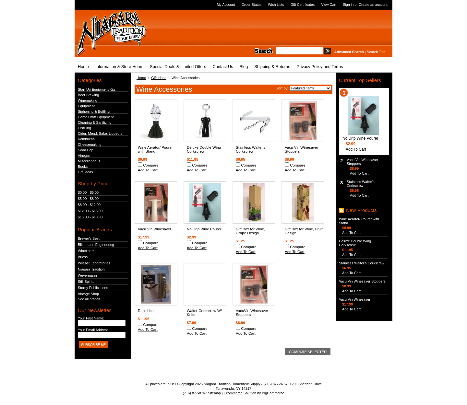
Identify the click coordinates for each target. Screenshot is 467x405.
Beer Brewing (88, 95)
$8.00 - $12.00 (89, 205)
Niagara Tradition (91, 269)
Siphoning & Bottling (94, 111)
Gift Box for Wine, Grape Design (250, 231)
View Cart (328, 4)
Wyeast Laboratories (94, 263)
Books (83, 166)
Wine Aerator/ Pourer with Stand (155, 149)
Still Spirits (86, 282)
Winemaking (87, 100)
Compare (151, 165)
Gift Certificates (303, 4)
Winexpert (86, 251)
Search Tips (376, 52)
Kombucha (86, 139)
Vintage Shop (88, 294)
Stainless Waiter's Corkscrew (250, 149)
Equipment (86, 106)
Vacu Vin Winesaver (154, 229)
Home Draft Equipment (96, 117)
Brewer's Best (89, 238)
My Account (226, 4)
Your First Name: (91, 318)
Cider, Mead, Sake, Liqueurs (100, 133)
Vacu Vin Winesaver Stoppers (362, 281)
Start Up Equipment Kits (96, 89)
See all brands (89, 299)
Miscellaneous (89, 161)
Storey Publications (93, 288)
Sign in (348, 4)
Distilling (84, 128)
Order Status (252, 4)
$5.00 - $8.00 (88, 199)
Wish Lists (276, 4)
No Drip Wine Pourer (204, 229)
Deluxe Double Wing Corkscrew (204, 149)
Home (141, 78)
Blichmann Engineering (96, 245)
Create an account (373, 4)
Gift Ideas (85, 172)
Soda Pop (85, 150)
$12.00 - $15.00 (90, 211)
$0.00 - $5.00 (88, 192)
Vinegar (84, 155)
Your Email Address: (94, 330)
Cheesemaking (90, 144)
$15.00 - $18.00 (90, 217)
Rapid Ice (146, 311)
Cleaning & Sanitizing (94, 122)
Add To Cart (148, 170)
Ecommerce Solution (240, 393)
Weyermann (87, 275)
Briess (83, 257)
